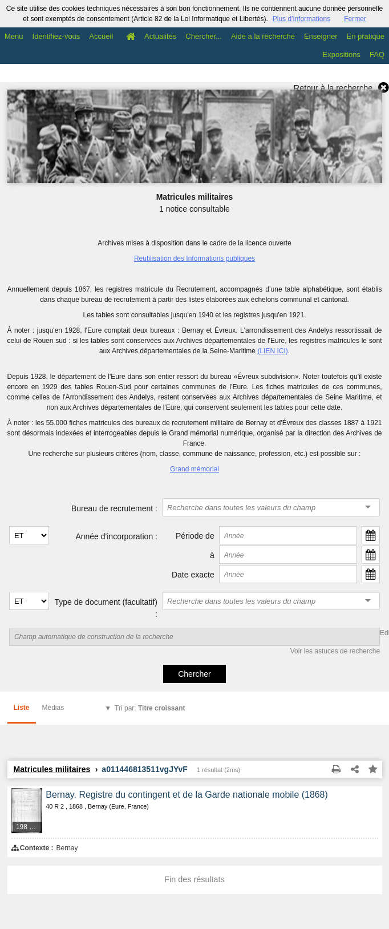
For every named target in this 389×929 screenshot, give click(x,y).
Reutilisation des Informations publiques (194, 258)
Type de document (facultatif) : (105, 608)
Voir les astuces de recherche (335, 651)
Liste (22, 708)
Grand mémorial (194, 469)
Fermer (355, 19)
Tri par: (150, 708)
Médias (53, 708)
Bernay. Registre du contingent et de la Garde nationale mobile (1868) (187, 794)
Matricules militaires (52, 769)
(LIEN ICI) (272, 351)
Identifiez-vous (56, 36)
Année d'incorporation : (116, 536)
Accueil (101, 36)
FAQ (377, 54)
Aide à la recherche (263, 36)
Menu (14, 36)
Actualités (160, 36)
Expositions (341, 54)
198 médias (29, 827)
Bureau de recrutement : (114, 508)
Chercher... (203, 36)
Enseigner (321, 36)
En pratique (366, 36)
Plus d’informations (301, 19)
